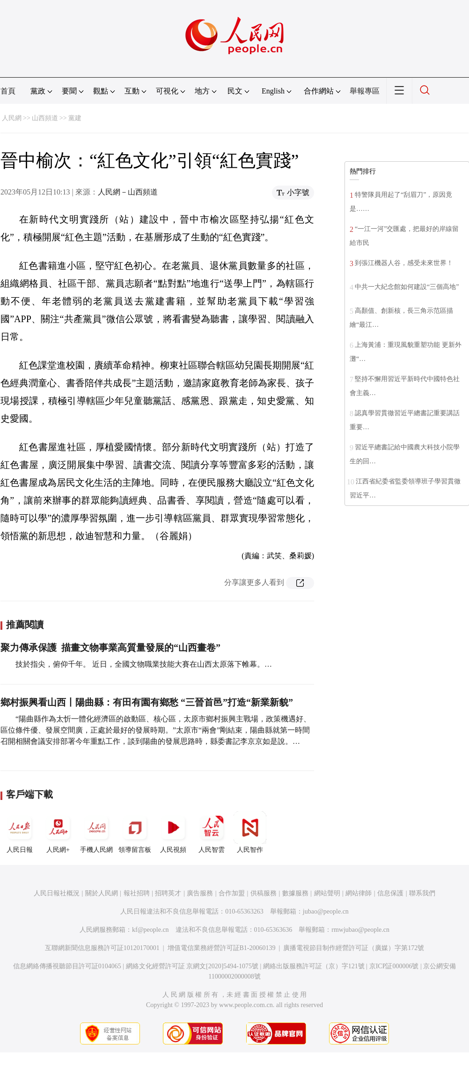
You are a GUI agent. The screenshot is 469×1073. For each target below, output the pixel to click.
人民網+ (58, 832)
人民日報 (19, 832)
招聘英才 (168, 893)
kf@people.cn (150, 929)
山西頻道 (45, 118)
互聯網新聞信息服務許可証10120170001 (102, 947)
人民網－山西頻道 (128, 192)
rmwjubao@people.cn (360, 929)
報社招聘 (137, 893)
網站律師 (358, 893)
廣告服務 (200, 893)
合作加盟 (232, 893)
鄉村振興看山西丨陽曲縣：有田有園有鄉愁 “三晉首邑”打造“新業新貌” (146, 702)
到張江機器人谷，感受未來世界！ (404, 262)
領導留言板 (134, 832)
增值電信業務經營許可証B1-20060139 (222, 947)
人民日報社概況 (57, 893)
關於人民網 (101, 893)
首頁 (7, 91)
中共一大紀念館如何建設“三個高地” (407, 286)
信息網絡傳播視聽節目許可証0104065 (67, 966)
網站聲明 (327, 893)
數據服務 (295, 893)
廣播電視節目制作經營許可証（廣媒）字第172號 (353, 947)
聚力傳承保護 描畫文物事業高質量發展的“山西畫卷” (110, 647)
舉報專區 (365, 91)
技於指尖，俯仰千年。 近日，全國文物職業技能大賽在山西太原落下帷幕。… (143, 664)
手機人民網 (96, 832)
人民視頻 (173, 832)
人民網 (12, 118)
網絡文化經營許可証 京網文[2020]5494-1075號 (192, 966)
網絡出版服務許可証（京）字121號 (314, 966)
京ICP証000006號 (394, 966)
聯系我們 (422, 893)
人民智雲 (211, 832)
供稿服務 (263, 893)
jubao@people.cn (326, 911)
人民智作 (250, 832)
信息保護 (390, 893)
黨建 (74, 118)
